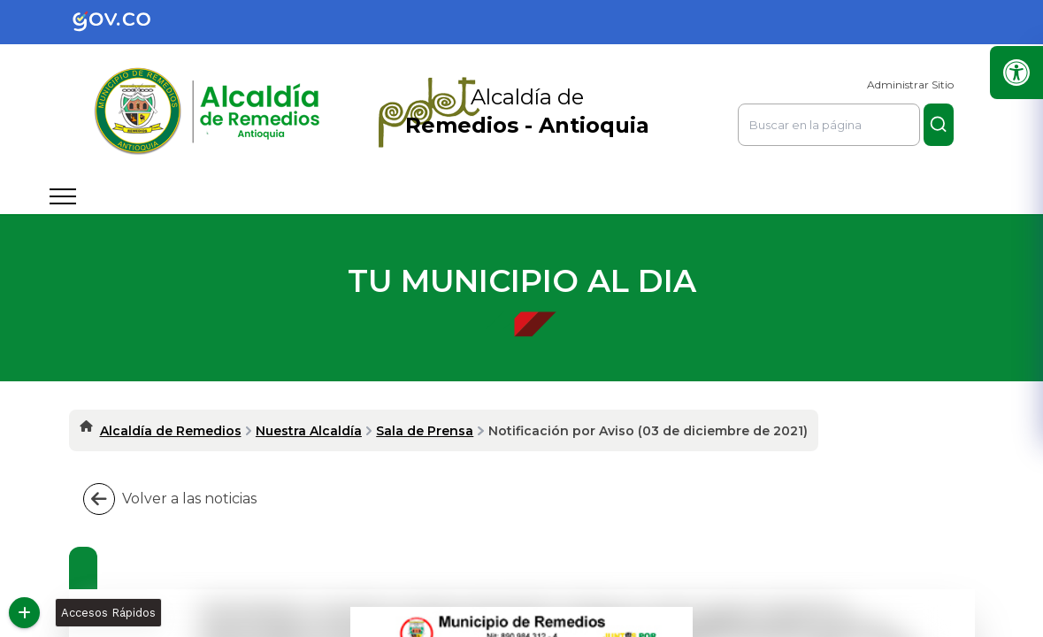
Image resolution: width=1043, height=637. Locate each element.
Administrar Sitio (910, 84)
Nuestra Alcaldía (309, 431)
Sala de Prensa (424, 431)
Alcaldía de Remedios (171, 431)
